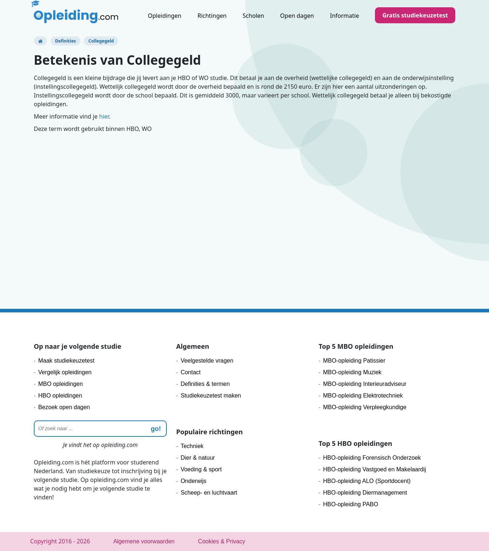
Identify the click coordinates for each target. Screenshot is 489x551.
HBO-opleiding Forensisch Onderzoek (372, 458)
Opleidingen (164, 16)
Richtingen (211, 16)
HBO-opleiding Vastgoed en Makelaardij (374, 469)
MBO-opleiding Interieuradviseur (364, 384)
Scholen (253, 16)
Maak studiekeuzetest (66, 361)
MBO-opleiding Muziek (352, 372)
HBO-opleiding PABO (350, 504)
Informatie (344, 16)
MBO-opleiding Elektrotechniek (363, 395)
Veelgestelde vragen (207, 361)
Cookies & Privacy (221, 541)
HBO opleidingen (60, 395)
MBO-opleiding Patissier (354, 361)
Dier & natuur (198, 458)
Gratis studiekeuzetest (415, 15)
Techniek (192, 446)
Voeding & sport (201, 469)
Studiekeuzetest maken (211, 395)
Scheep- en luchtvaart (209, 493)
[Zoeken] (100, 428)
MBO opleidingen (60, 384)
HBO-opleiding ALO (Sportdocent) (367, 481)
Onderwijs (193, 481)
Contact (191, 372)
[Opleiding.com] (40, 40)
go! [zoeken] (156, 428)
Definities (65, 41)
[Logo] (76, 16)
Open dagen (297, 16)
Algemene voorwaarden (144, 541)
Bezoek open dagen (64, 407)
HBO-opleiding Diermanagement (365, 493)
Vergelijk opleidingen (65, 372)
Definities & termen (205, 384)
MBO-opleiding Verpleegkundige (364, 407)
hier (104, 116)
